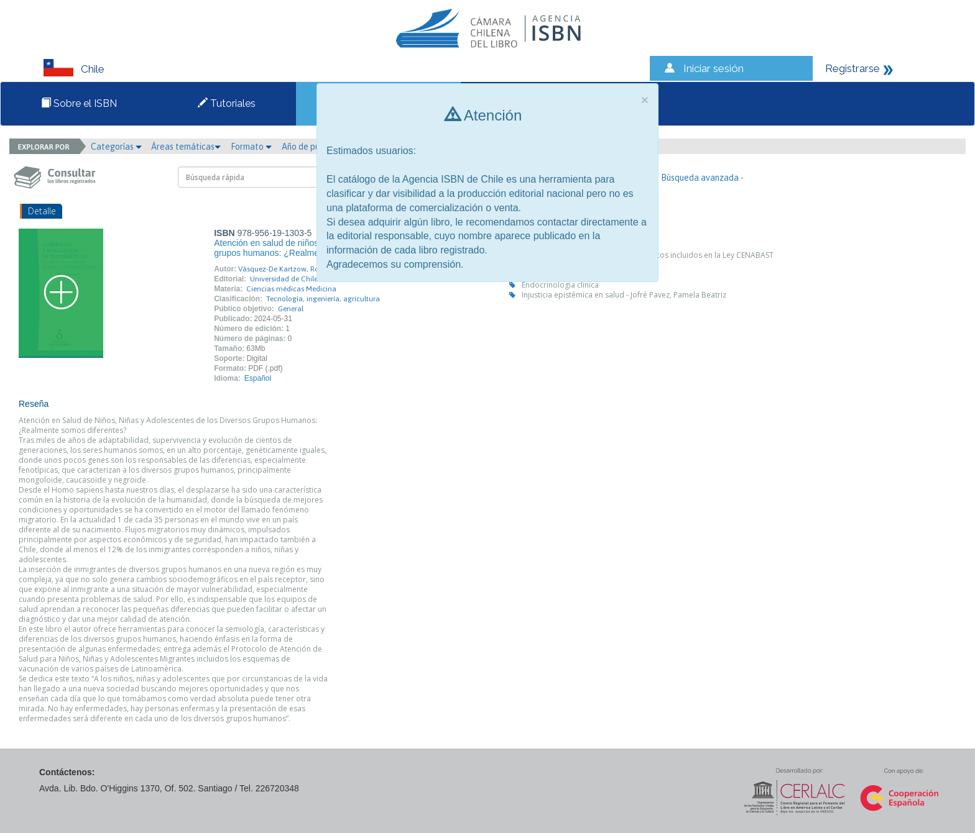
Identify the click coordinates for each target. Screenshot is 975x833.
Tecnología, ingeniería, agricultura (323, 298)
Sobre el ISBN (79, 103)
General (290, 308)
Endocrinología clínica (560, 285)
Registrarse (852, 68)
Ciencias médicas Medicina (291, 288)
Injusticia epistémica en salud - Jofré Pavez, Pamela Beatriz (624, 294)
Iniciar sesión (713, 68)
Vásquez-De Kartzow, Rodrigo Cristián (301, 269)
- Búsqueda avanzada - (700, 178)
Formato (251, 147)
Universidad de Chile (284, 279)
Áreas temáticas (186, 147)
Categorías (116, 147)
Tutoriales (227, 103)
